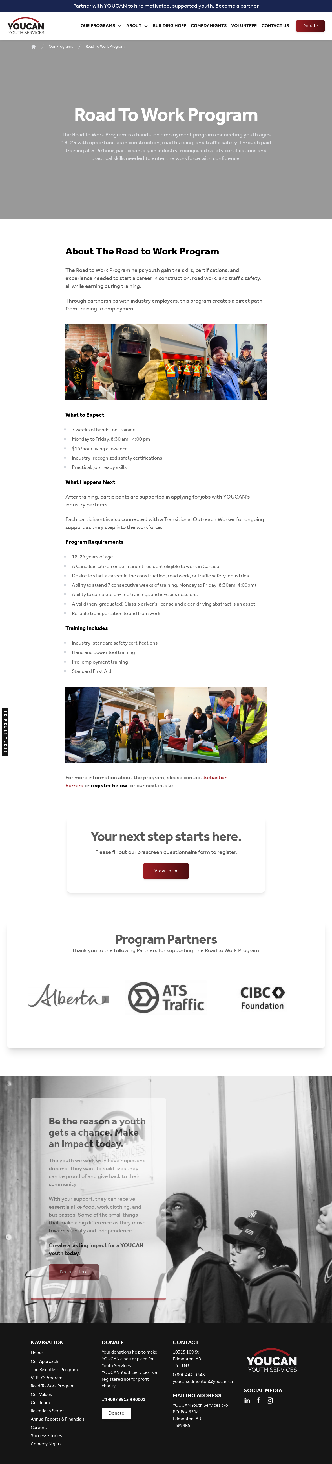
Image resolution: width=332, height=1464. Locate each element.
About (137, 25)
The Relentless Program (54, 1369)
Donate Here (74, 1272)
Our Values (41, 1394)
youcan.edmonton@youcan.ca (201, 1381)
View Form (165, 871)
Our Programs (101, 25)
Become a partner (237, 6)
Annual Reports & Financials (58, 1419)
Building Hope (169, 25)
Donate (310, 25)
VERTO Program (47, 1378)
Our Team (40, 1402)
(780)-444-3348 (189, 1375)
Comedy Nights (209, 25)
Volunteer (244, 25)
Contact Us (275, 25)
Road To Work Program (105, 47)
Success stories (46, 1436)
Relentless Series (48, 1411)
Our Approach (44, 1361)
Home (37, 1353)
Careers (39, 1427)
